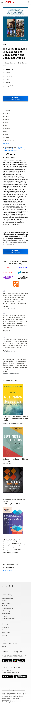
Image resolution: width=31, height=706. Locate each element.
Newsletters (5, 630)
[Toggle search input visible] (29, 2)
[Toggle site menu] (2, 2)
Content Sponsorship (8, 619)
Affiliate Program (7, 611)
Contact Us (5, 627)
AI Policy (4, 635)
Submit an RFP (6, 613)
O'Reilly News (6, 603)
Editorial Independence (8, 700)
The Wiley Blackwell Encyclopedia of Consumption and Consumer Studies (15, 148)
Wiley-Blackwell (10, 86)
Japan (4, 646)
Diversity (4, 616)
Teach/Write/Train (7, 598)
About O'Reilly (7, 595)
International (6, 640)
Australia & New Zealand (9, 644)
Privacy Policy (6, 632)
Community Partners (8, 608)
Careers (4, 601)
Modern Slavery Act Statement (10, 702)
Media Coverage (7, 606)
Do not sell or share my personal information (13, 690)
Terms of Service (6, 698)
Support (5, 624)
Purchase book (7, 570)
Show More (6, 143)
